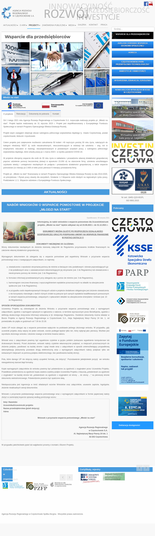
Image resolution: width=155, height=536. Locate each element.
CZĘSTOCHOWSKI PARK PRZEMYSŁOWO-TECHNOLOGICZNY (132, 63)
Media (72, 25)
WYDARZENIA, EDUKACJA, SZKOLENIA (132, 80)
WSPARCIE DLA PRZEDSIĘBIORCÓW (132, 34)
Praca (104, 25)
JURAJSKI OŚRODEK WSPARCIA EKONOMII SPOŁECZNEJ (133, 44)
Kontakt (93, 25)
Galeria (82, 25)
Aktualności (10, 25)
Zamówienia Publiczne (54, 25)
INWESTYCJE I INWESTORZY (132, 71)
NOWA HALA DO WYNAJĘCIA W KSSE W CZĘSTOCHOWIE (132, 91)
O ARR (23, 25)
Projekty (34, 25)
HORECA (132, 52)
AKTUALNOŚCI (55, 192)
